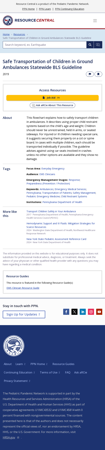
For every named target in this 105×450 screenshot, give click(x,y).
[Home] (28, 20)
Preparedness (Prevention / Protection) (48, 183)
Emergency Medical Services (70, 189)
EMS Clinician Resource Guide (23, 288)
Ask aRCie (80, 372)
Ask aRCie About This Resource (52, 105)
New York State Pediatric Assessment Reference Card (56, 239)
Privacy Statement (16, 381)
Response (74, 179)
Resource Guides (63, 364)
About (8, 364)
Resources (19, 34)
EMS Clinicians (47, 174)
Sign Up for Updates (22, 314)
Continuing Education (18, 372)
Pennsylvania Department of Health (62, 202)
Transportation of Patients (57, 192)
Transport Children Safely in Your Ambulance (51, 211)
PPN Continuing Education (69, 8)
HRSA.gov (9, 437)
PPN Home (28, 8)
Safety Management (84, 192)
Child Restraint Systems (74, 196)
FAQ (67, 372)
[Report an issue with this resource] (90, 74)
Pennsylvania (33, 192)
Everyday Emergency (52, 168)
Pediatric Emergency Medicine (43, 196)
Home (6, 34)
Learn (19, 364)
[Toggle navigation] (95, 21)
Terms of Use (48, 372)
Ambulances (46, 189)
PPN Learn (45, 8)
